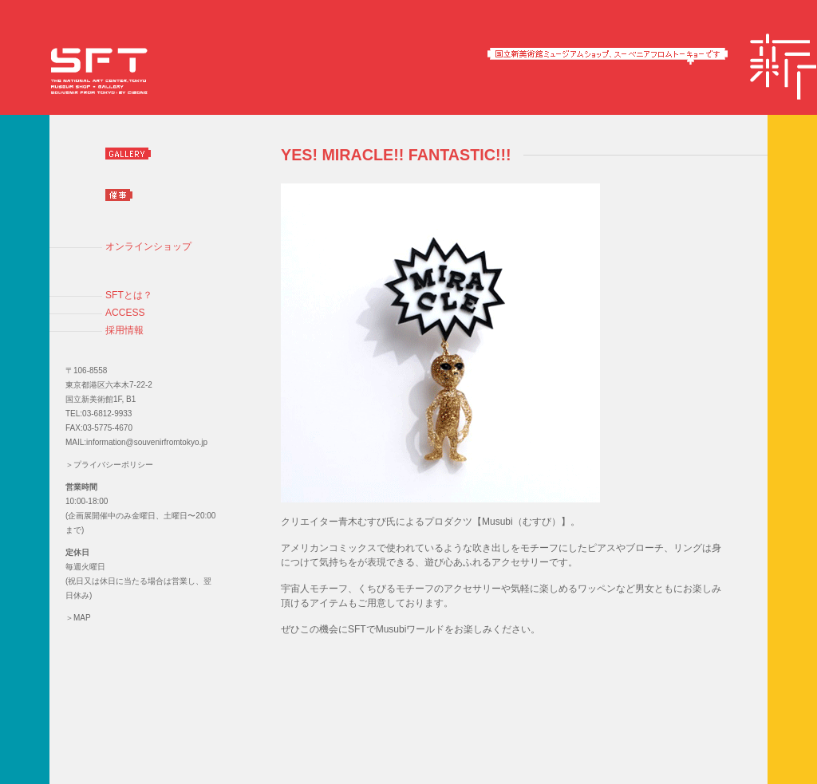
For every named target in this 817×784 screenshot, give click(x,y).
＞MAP (78, 617)
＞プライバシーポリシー (109, 464)
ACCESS (125, 312)
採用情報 (124, 330)
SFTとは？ (128, 295)
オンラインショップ (148, 246)
